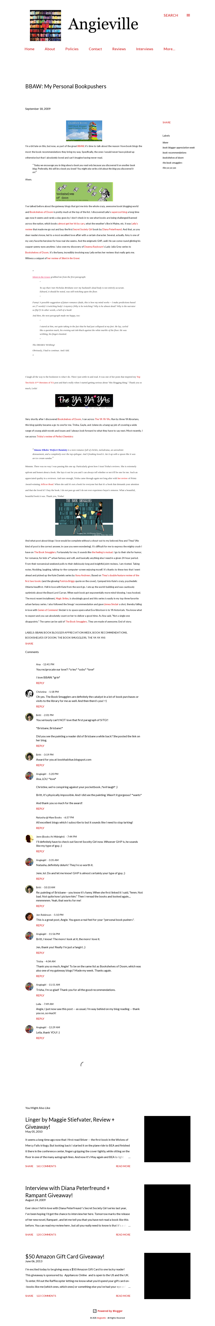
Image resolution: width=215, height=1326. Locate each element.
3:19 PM (48, 754)
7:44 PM (72, 836)
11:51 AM (54, 984)
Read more (123, 1166)
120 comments (46, 1234)
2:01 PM (48, 715)
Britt (38, 715)
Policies (72, 49)
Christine (41, 691)
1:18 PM (54, 691)
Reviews (119, 49)
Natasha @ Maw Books (49, 817)
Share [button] (167, 122)
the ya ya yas (169, 167)
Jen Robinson (43, 914)
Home (29, 49)
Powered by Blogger (108, 1311)
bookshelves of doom (173, 157)
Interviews (144, 49)
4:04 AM (50, 961)
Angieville (101, 1318)
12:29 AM (54, 1027)
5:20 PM (53, 773)
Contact (95, 49)
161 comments (46, 1166)
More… (169, 49)
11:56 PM (54, 933)
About (50, 49)
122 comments (46, 1295)
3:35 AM (53, 860)
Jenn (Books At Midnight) (50, 836)
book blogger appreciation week (179, 147)
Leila (38, 1003)
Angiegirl (41, 773)
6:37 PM (69, 817)
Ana (38, 664)
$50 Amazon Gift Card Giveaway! (65, 1256)
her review (123, 478)
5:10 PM (58, 914)
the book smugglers (172, 162)
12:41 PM (48, 664)
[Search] (171, 15)
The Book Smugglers (76, 621)
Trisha (39, 961)
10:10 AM (49, 887)
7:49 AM (48, 1003)
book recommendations (174, 152)
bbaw (165, 142)
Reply (40, 683)
